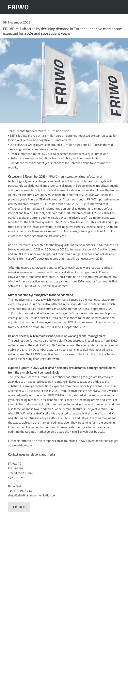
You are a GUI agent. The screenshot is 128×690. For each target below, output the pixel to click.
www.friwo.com (22, 445)
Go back (19, 507)
